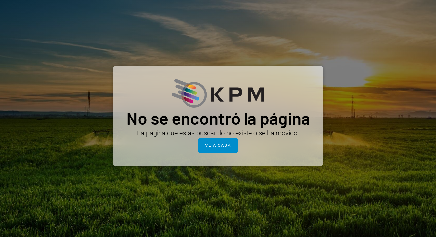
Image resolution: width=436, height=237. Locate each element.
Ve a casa (218, 145)
